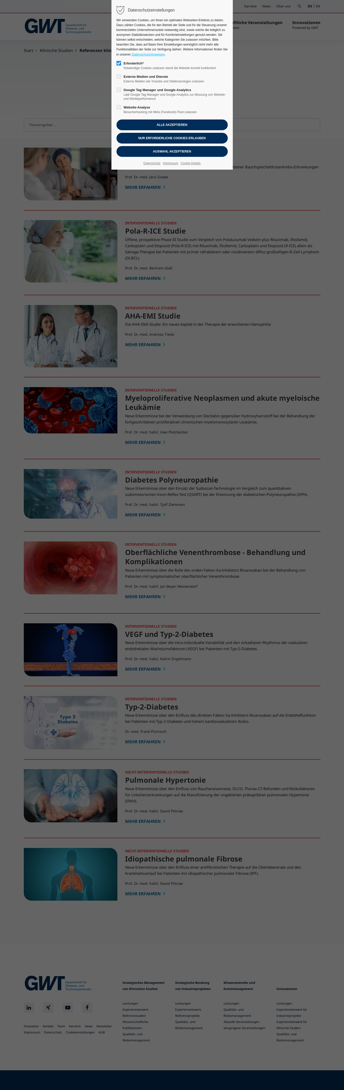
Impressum (170, 163)
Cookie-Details (191, 163)
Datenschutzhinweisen (148, 54)
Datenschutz (152, 163)
